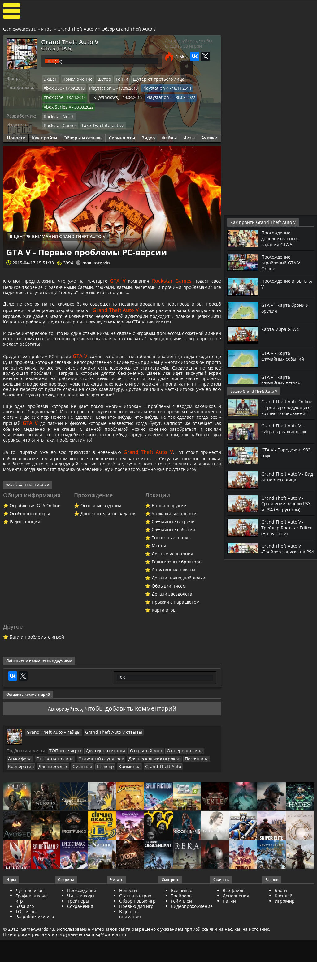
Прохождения (81, 950)
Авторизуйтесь (64, 769)
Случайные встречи (173, 582)
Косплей (284, 956)
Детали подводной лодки (178, 639)
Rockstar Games (58, 121)
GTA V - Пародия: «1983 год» (280, 457)
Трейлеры (182, 956)
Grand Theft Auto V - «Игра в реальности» (285, 432)
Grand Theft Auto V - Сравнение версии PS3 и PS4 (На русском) (287, 507)
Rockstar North (58, 113)
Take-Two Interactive (97, 121)
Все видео (181, 950)
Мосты (159, 606)
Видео (148, 134)
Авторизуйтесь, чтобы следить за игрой (188, 43)
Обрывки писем (169, 647)
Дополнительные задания (108, 574)
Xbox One (53, 96)
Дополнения (236, 956)
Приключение (75, 79)
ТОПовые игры (63, 811)
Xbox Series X (56, 104)
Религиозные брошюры (177, 623)
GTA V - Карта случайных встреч (282, 379)
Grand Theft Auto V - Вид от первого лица (285, 481)
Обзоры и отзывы (82, 134)
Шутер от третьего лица (150, 79)
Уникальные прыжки (174, 574)
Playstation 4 (150, 87)
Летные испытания (172, 615)
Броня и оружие (169, 566)
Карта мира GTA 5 (282, 329)
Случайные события (173, 590)
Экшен (50, 79)
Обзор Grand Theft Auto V (129, 29)
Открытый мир (138, 811)
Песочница (180, 819)
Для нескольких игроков (141, 819)
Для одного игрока (101, 811)
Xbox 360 (52, 87)
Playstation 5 (153, 96)
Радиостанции (25, 582)
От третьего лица (50, 819)
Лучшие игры (30, 950)
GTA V (126, 276)
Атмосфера (18, 819)
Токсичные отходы (172, 598)
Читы (189, 134)
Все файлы (234, 950)
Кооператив (19, 826)
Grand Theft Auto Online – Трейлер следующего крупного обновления (287, 409)
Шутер (99, 79)
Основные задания (100, 566)
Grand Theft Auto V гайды (51, 793)
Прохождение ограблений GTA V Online (282, 262)
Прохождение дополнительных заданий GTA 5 (281, 237)
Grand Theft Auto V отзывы (104, 793)
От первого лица (174, 811)
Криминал (119, 826)
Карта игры (164, 671)
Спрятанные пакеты (173, 631)
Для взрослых (49, 826)
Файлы (169, 134)
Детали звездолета (172, 655)
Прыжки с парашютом (175, 663)
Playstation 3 (99, 87)
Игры (47, 29)
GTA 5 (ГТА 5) (53, 48)
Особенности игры (30, 574)
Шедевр (97, 826)
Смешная (76, 826)
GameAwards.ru (20, 29)
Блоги (281, 950)
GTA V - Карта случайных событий (284, 355)
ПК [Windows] (102, 96)
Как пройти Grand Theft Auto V (258, 222)
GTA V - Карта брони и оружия (286, 307)
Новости (16, 134)
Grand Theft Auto (150, 826)
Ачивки (209, 134)
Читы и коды (80, 956)
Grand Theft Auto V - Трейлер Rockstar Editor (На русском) (284, 532)
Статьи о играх (135, 956)
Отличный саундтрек (92, 819)
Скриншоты (122, 134)
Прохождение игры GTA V (284, 283)
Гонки (116, 79)
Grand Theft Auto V (77, 29)
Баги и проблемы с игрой (37, 698)
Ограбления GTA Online (35, 566)
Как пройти (44, 134)
